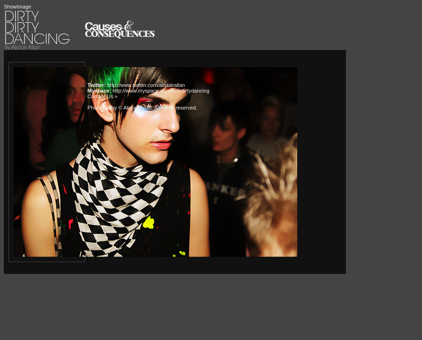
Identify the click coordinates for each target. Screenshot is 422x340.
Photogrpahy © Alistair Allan (119, 107)
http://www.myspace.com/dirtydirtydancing (160, 91)
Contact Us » (102, 96)
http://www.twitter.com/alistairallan (146, 85)
